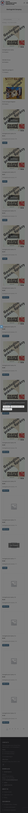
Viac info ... (9, 404)
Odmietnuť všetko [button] (7, 409)
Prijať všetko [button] (6, 406)
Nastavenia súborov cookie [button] (17, 406)
